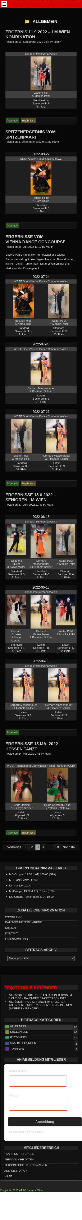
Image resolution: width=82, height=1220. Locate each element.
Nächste (69, 854)
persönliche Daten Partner (25, 1172)
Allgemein (18, 1033)
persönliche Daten (19, 1167)
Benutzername (18, 1078)
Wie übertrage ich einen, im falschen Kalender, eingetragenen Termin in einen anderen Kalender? (40, 1013)
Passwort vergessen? (26, 1139)
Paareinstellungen (19, 1161)
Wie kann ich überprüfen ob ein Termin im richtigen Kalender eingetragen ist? (40, 1004)
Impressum (13, 923)
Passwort (14, 1103)
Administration (15, 1178)
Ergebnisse (19, 1039)
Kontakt (11, 940)
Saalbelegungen (23, 1050)
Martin (57, 49)
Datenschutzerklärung (23, 929)
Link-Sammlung (16, 946)
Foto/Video (18, 1044)
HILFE (8, 1183)
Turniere (17, 1056)
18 (57, 854)
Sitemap (11, 935)
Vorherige (14, 854)
